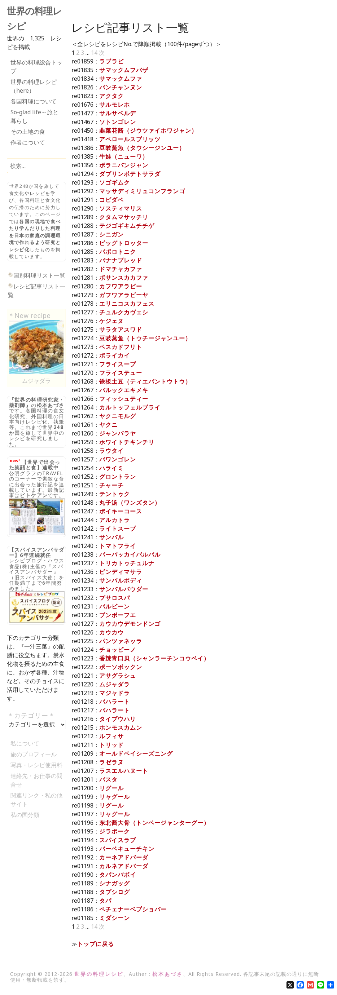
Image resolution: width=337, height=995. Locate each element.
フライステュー (120, 373)
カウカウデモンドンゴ (130, 624)
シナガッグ (114, 883)
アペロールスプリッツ (130, 139)
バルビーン (114, 606)
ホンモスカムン (120, 727)
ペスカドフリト (120, 347)
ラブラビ (111, 61)
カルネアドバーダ (123, 866)
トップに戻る (95, 944)
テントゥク (114, 494)
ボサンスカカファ (123, 278)
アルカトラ (114, 520)
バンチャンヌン (120, 87)
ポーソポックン (120, 667)
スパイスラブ (117, 840)
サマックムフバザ (123, 70)
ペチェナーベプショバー (133, 909)
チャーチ (111, 485)
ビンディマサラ (120, 572)
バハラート (114, 702)
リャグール (114, 797)
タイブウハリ (117, 719)
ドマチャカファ (120, 269)
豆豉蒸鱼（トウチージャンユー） (145, 338)
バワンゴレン (117, 459)
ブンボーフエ (117, 615)
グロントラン (117, 477)
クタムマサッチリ (123, 217)
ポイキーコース (120, 511)
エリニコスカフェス (126, 304)
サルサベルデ (117, 113)
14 (94, 53)
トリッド (111, 745)
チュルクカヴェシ (123, 312)
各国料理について (33, 101)
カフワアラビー (120, 286)
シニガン (111, 234)
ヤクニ (108, 425)
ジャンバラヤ (117, 433)
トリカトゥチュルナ (126, 563)
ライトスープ (117, 528)
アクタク (111, 96)
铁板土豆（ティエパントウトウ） (145, 381)
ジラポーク (114, 831)
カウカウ (111, 632)
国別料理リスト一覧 (39, 275)
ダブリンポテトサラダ (130, 174)
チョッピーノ (117, 650)
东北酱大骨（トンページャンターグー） (154, 823)
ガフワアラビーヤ (123, 295)
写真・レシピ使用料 (36, 765)
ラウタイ (111, 451)
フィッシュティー (123, 399)
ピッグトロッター (123, 243)
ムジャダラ (114, 684)
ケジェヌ (111, 321)
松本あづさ (51, 405)
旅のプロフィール (33, 754)
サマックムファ (120, 79)
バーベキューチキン (126, 849)
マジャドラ (114, 693)
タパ (105, 901)
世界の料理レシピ (98, 973)
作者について (27, 142)
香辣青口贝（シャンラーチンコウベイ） (154, 658)
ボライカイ (114, 355)
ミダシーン (114, 918)
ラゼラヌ (111, 762)
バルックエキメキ (123, 390)
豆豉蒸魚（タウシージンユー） (142, 148)
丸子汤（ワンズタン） (130, 503)
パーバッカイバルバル (130, 554)
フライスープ (117, 364)
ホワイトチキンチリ (126, 442)
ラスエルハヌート (123, 771)
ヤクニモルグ (117, 416)
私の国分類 (24, 815)
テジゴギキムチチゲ (126, 226)
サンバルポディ (120, 580)
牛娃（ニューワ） (123, 156)
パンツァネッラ (120, 641)
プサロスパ (114, 598)
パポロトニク (117, 252)
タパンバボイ (117, 875)
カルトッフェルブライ (130, 407)
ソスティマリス (120, 208)
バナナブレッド (120, 260)
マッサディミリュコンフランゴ (142, 191)
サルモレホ (114, 105)
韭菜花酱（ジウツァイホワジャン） (148, 130)
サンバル (111, 537)
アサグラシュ (117, 676)
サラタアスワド (120, 329)
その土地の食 (27, 132)
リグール (111, 788)
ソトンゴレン (117, 122)
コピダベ (111, 200)
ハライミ (111, 468)
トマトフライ (117, 546)
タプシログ (114, 892)
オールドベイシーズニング (136, 753)
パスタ (108, 779)
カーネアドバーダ (123, 857)
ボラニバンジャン (123, 165)
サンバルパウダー (123, 589)
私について (24, 743)
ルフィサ (111, 736)
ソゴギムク (114, 182)
